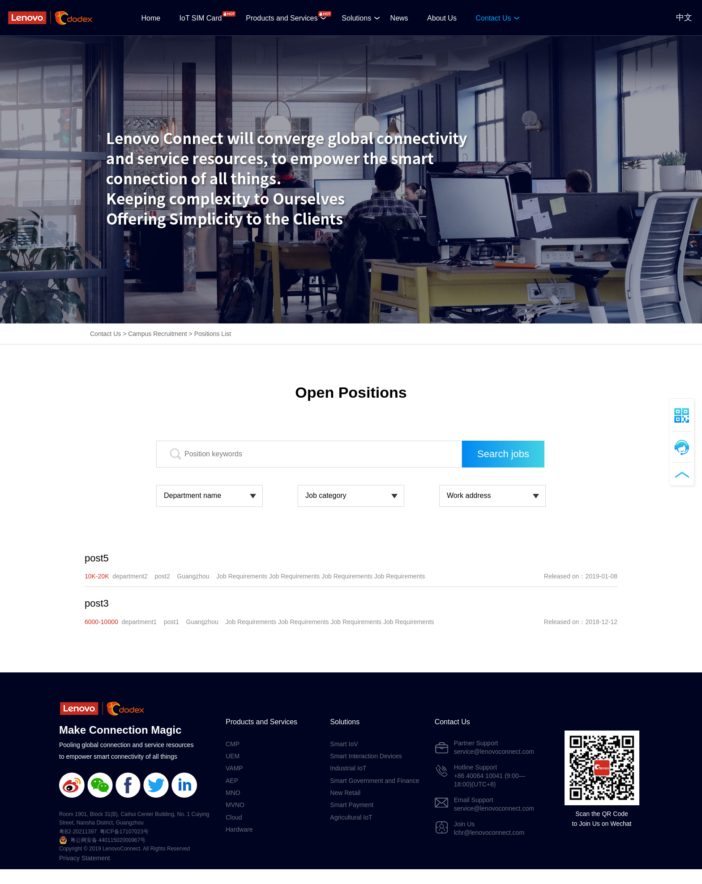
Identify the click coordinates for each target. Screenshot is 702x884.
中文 (684, 17)
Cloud (234, 817)
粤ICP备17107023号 (124, 832)
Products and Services (281, 18)
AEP (232, 780)
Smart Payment (351, 804)
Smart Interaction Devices (366, 756)
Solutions (356, 18)
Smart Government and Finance (374, 780)
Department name (192, 495)
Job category (326, 495)
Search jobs (503, 453)
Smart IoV (344, 744)
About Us (442, 18)
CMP (233, 744)
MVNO (235, 804)
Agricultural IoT (351, 817)
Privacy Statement (84, 858)
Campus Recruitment (157, 333)
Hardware (239, 829)
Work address (469, 495)
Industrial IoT (348, 768)
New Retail (345, 792)
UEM (233, 756)
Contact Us (493, 18)
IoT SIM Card (201, 18)
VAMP (234, 768)
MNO (233, 792)
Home (150, 18)
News (399, 18)
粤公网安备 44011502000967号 (108, 840)
